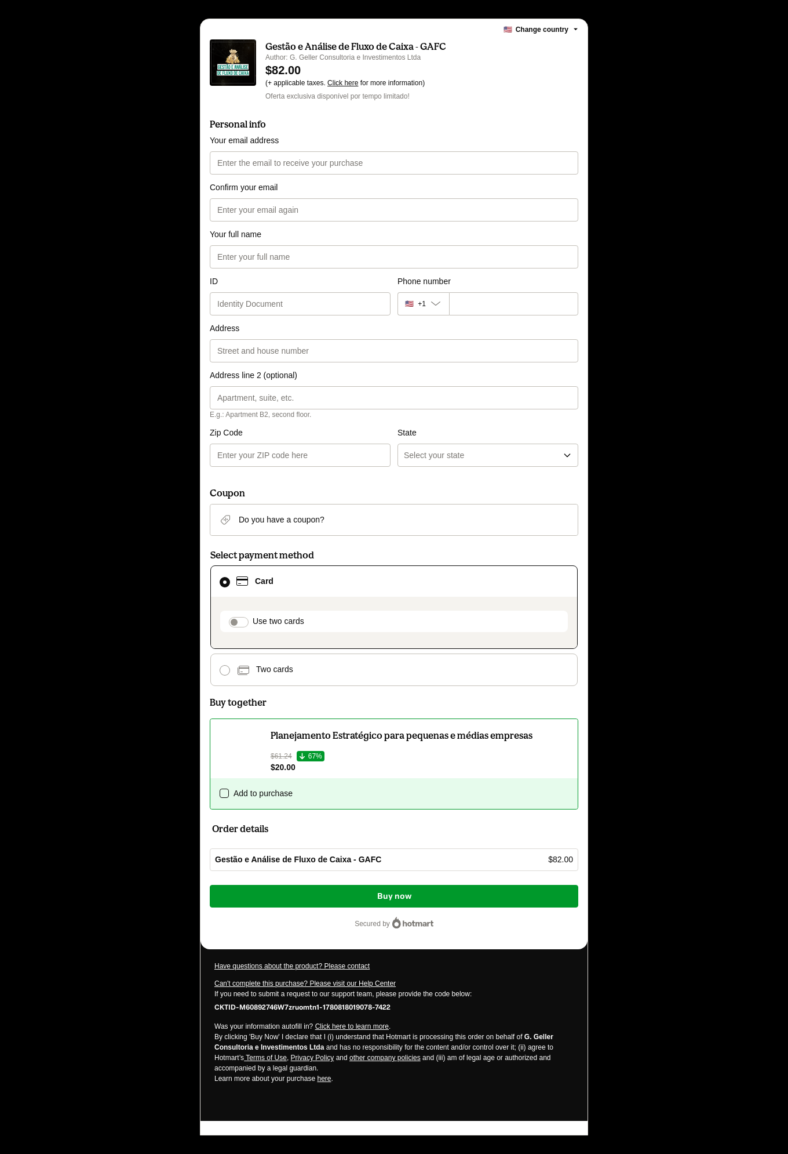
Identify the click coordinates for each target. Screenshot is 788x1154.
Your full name (235, 234)
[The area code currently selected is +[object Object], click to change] (423, 303)
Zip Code (226, 432)
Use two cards (278, 621)
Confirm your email (244, 187)
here (324, 1079)
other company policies (385, 1058)
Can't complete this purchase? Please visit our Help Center (305, 983)
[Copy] (302, 1006)
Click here (342, 83)
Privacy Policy (312, 1058)
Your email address (244, 140)
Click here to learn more (352, 1026)
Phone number (424, 281)
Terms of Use (265, 1058)
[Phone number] (513, 303)
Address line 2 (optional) (253, 375)
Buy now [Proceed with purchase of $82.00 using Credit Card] (394, 896)
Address (224, 328)
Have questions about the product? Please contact (292, 966)
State (407, 432)
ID (214, 281)
